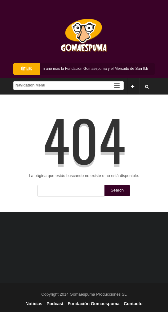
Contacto (133, 303)
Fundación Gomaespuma (93, 303)
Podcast (54, 303)
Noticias (33, 303)
